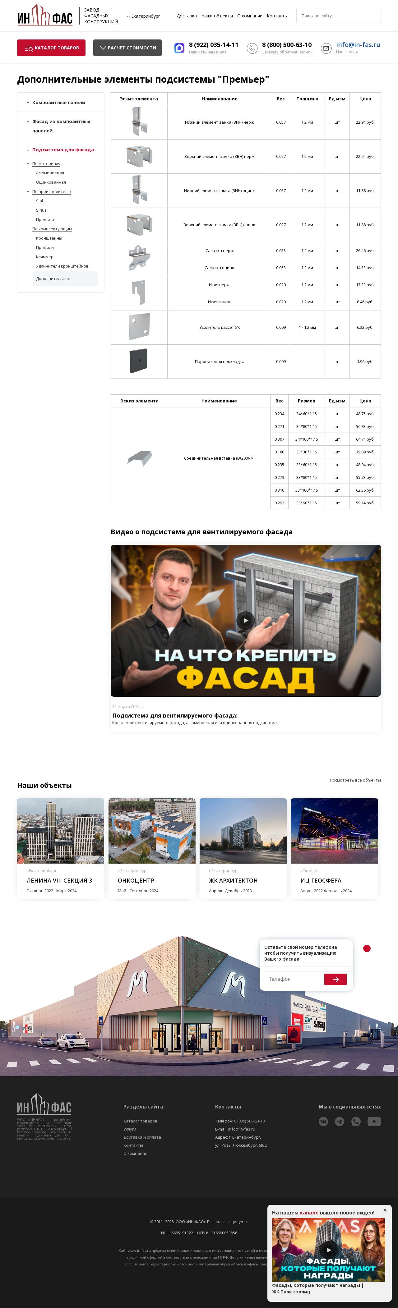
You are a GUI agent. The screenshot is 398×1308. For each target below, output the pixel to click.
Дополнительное (53, 278)
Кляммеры (46, 256)
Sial (39, 201)
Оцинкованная (51, 182)
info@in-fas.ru (358, 44)
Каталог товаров (140, 1121)
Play (245, 620)
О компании (249, 15)
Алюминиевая (50, 173)
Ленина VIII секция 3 (59, 880)
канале (309, 1212)
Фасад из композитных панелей (61, 126)
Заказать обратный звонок (287, 52)
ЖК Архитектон (233, 880)
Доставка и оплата (142, 1137)
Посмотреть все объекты (355, 780)
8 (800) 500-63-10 (287, 44)
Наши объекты (217, 15)
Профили (45, 247)
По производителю (51, 191)
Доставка (187, 15)
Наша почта (347, 51)
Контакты (277, 15)
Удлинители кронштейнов (62, 266)
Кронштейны (49, 238)
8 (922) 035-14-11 (213, 44)
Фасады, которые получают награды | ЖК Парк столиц (318, 1288)
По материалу (46, 163)
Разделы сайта (143, 1106)
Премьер (45, 219)
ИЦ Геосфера (320, 880)
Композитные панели (58, 102)
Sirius (41, 210)
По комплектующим (52, 229)
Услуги (129, 1129)
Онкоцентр (136, 880)
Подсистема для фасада (63, 149)
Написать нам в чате (208, 52)
